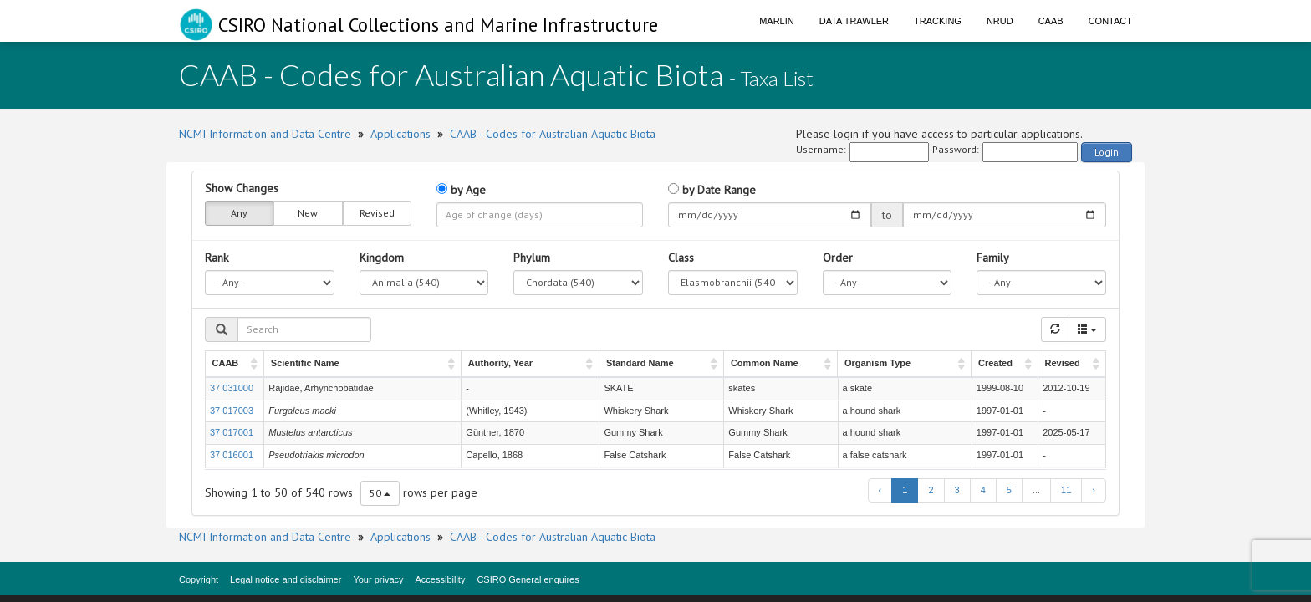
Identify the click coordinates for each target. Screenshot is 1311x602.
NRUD (1000, 21)
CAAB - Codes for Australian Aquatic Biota (553, 133)
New (308, 213)
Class (681, 257)
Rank (216, 257)
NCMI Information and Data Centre (265, 133)
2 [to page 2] (930, 490)
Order (838, 257)
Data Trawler (854, 21)
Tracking (938, 21)
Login (1106, 151)
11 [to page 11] (1066, 490)
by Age (461, 189)
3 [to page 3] (957, 490)
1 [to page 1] (904, 490)
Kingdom (382, 257)
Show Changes (241, 188)
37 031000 (231, 388)
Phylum (531, 257)
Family (993, 257)
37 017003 (231, 411)
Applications (400, 133)
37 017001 (231, 432)
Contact (1110, 21)
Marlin (776, 21)
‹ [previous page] (880, 490)
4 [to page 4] (983, 490)
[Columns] (1087, 329)
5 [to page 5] (1009, 490)
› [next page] (1093, 490)
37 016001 (231, 455)
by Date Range (712, 189)
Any (239, 213)
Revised (377, 213)
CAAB (1051, 21)
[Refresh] (1055, 329)
